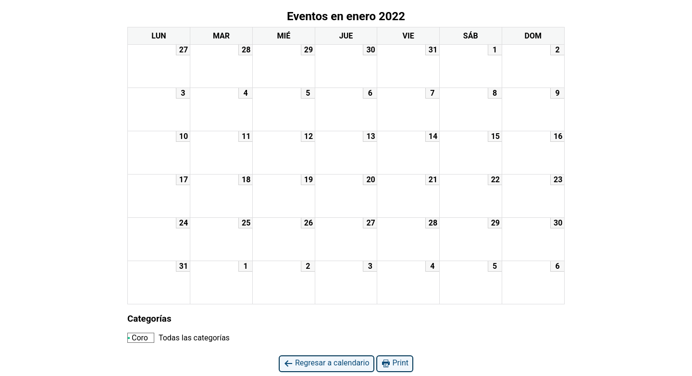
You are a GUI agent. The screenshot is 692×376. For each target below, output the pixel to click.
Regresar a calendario (327, 363)
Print (394, 363)
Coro (138, 337)
